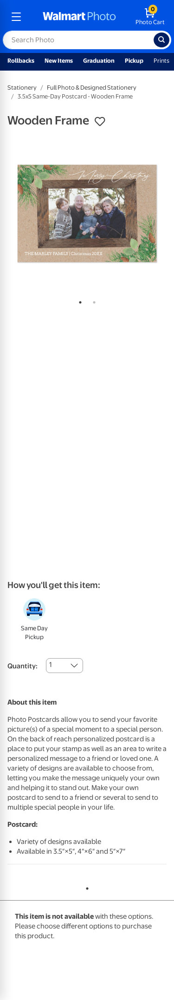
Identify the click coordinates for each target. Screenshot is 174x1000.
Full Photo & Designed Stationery (91, 87)
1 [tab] (78, 300)
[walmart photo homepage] (79, 16)
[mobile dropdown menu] (16, 16)
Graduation (99, 60)
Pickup (134, 60)
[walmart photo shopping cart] (150, 16)
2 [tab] (92, 300)
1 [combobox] (50, 664)
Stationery (22, 87)
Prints (161, 60)
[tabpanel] (87, 213)
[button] (99, 122)
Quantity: (22, 666)
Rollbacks (20, 60)
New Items (59, 60)
